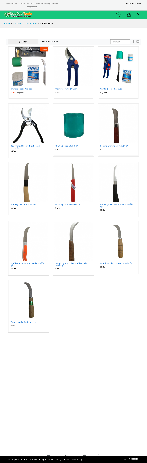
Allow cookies (131, 459)
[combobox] (120, 41)
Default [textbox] (116, 42)
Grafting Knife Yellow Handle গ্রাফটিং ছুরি (27, 264)
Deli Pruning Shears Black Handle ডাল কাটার (26, 147)
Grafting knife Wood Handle (24, 204)
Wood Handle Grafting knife (24, 322)
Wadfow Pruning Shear (66, 89)
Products (17, 23)
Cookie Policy (76, 459)
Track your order (133, 3)
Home (7, 23)
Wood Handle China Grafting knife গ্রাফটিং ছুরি (71, 264)
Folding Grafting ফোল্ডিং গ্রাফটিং (114, 146)
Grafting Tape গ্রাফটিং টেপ (67, 146)
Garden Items (30, 23)
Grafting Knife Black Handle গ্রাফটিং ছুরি (116, 205)
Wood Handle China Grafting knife (116, 263)
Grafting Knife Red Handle (67, 204)
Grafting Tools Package (21, 89)
